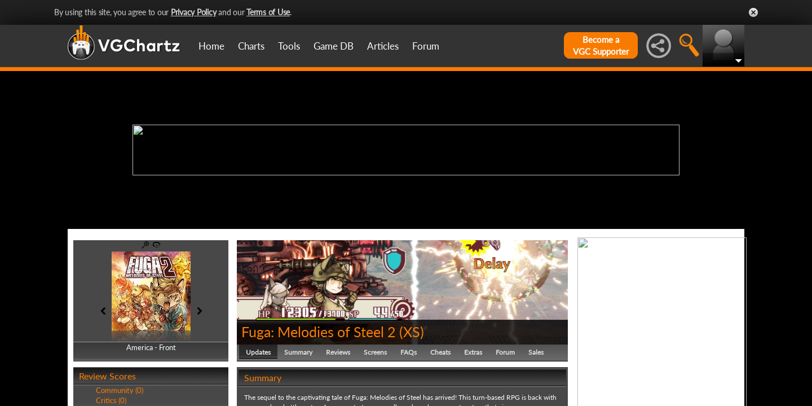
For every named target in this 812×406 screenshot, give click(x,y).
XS (411, 331)
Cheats (440, 352)
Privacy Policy (194, 12)
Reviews (338, 352)
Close (753, 12)
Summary (298, 352)
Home (211, 46)
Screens (375, 352)
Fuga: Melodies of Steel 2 (318, 331)
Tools (289, 46)
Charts (251, 46)
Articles (383, 46)
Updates (258, 352)
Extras (473, 352)
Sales (536, 352)
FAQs (408, 352)
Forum (425, 46)
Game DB (334, 46)
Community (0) (119, 390)
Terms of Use (268, 12)
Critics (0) (111, 400)
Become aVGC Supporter (601, 45)
